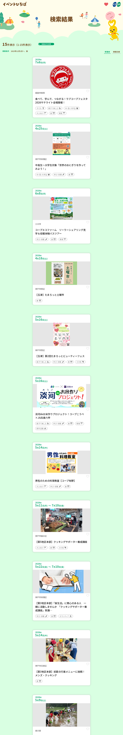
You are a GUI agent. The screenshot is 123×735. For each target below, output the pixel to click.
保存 (54, 93)
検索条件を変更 (52, 44)
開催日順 (116, 52)
